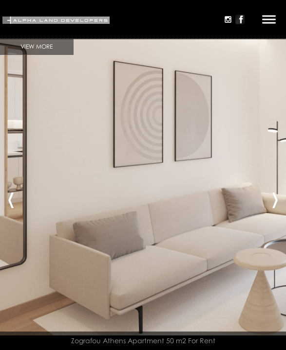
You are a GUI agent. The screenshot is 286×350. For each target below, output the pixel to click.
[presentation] (11, 196)
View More (36, 46)
